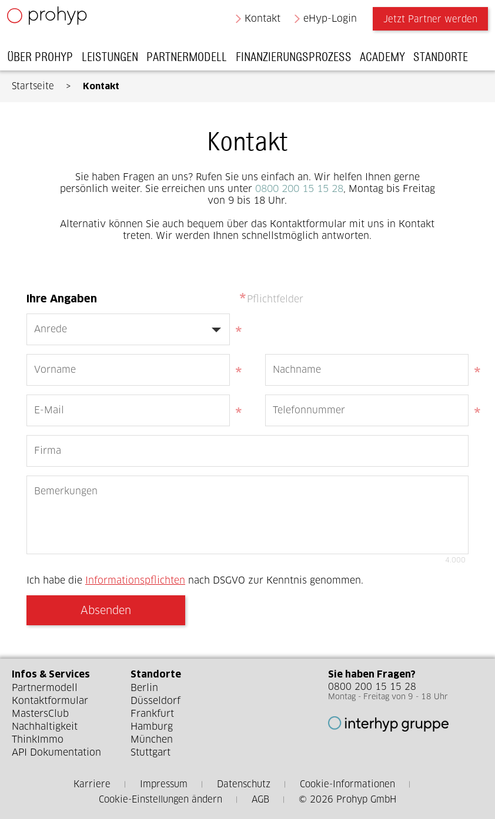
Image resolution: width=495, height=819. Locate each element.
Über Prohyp (45, 59)
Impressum (164, 784)
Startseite (33, 86)
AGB (260, 799)
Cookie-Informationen (347, 784)
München (152, 739)
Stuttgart (150, 752)
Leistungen (114, 59)
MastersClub (40, 713)
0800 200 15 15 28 (299, 188)
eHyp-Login (326, 21)
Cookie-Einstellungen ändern (160, 799)
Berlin (144, 687)
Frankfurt (152, 713)
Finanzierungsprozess (298, 59)
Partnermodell (191, 59)
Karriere (92, 784)
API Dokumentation (56, 752)
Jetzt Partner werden (426, 22)
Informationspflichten (135, 580)
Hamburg (152, 726)
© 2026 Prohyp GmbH (347, 799)
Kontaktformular (50, 700)
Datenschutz (243, 784)
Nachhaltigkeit (45, 726)
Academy (387, 59)
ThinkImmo (37, 739)
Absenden (106, 610)
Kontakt (258, 21)
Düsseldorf (155, 700)
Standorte (445, 59)
